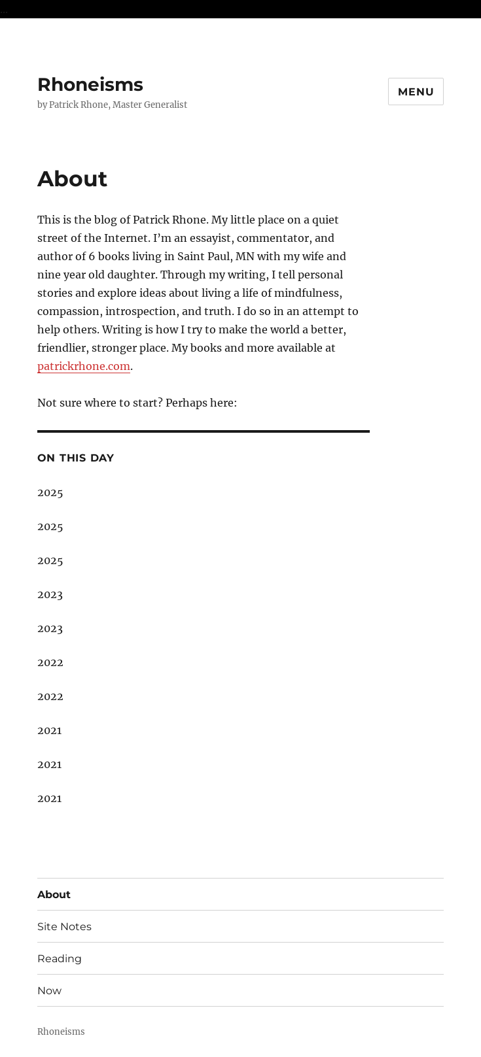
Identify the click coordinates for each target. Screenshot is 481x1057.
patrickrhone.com (83, 366)
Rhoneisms (90, 84)
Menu (416, 92)
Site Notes (64, 926)
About (54, 894)
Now (49, 990)
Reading (59, 958)
